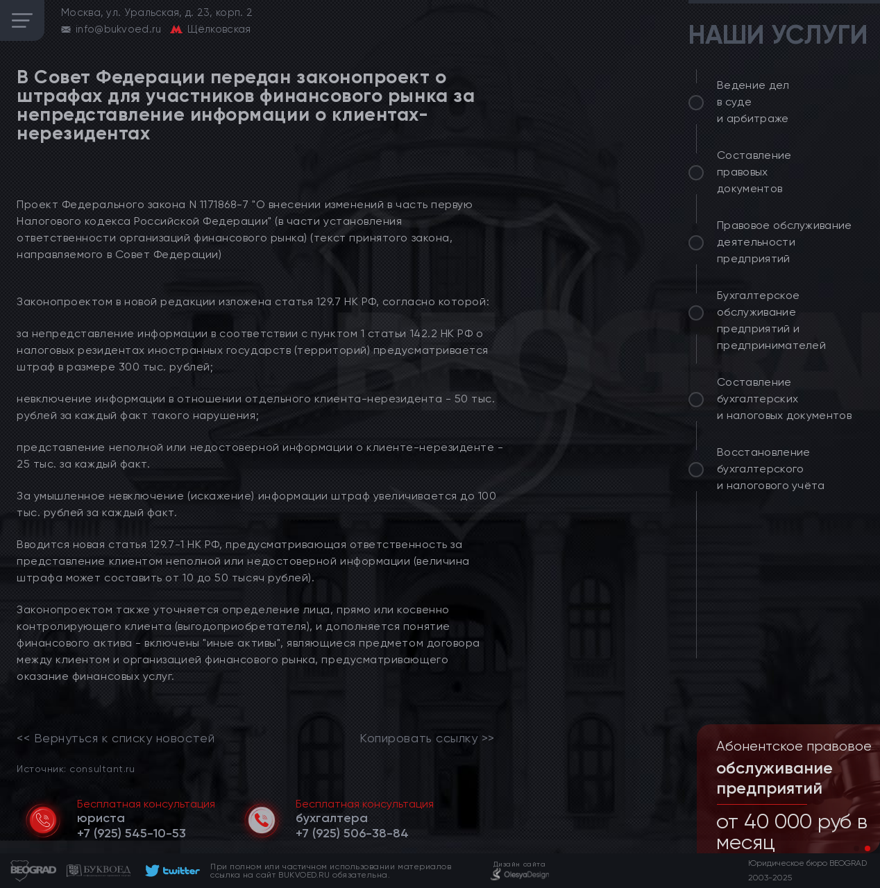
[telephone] (131, 833)
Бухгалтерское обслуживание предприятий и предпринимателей (771, 320)
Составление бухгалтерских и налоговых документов (784, 398)
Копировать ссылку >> (427, 738)
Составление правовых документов (754, 171)
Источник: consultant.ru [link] (76, 768)
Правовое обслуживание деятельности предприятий (784, 242)
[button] (856, 848)
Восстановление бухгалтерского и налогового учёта (771, 468)
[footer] (170, 870)
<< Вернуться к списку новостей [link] (115, 738)
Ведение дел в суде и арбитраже (753, 101)
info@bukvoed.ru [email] (119, 29)
